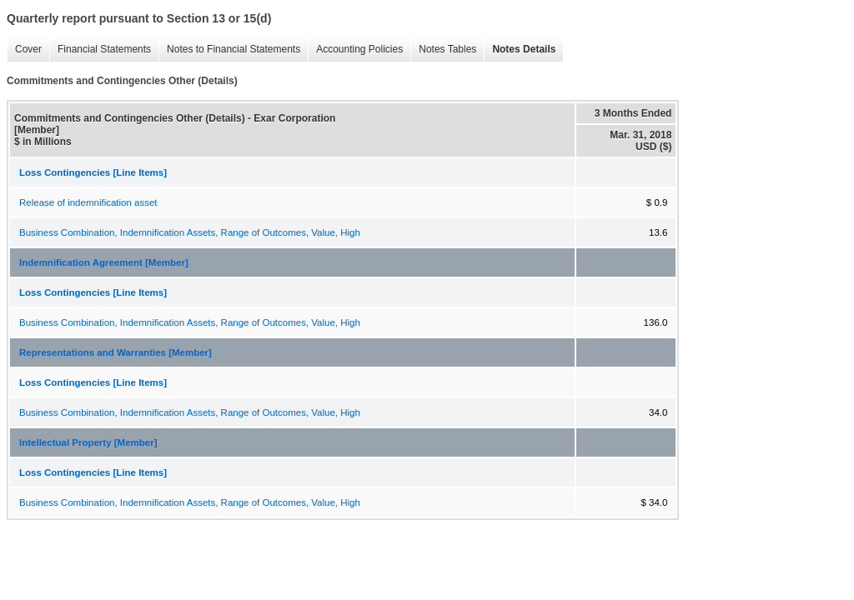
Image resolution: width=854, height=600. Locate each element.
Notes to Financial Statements (229, 49)
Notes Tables (443, 49)
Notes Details (519, 49)
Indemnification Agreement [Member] (103, 263)
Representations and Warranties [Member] (115, 353)
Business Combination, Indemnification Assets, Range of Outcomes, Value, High (189, 233)
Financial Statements (100, 49)
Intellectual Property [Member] (88, 443)
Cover (24, 49)
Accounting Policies (355, 49)
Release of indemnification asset (88, 203)
